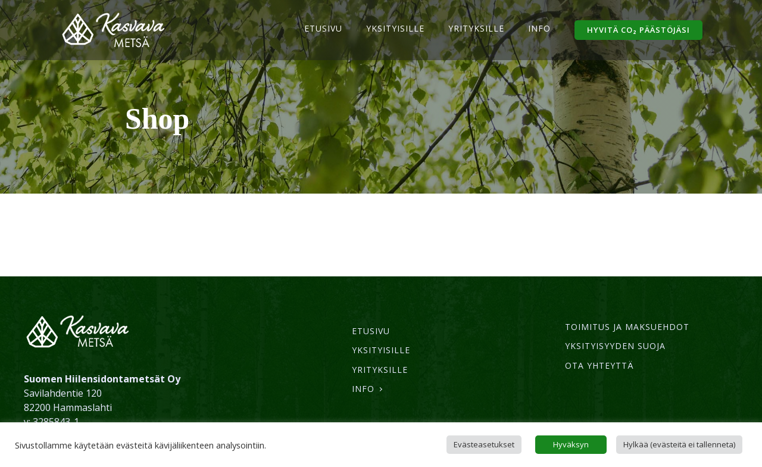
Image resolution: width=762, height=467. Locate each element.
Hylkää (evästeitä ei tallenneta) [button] (679, 444)
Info (539, 28)
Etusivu (323, 28)
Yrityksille (476, 28)
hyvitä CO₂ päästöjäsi (638, 29)
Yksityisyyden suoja (615, 345)
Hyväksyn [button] (571, 444)
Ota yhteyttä (599, 365)
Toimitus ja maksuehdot (627, 326)
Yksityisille (395, 28)
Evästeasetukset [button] (484, 444)
